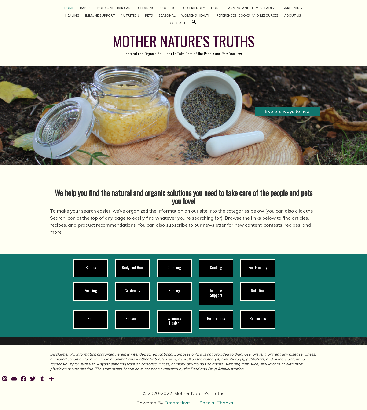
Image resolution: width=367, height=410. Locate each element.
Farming (91, 291)
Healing (72, 15)
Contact (178, 23)
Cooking (168, 8)
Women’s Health (195, 15)
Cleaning (146, 8)
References (216, 318)
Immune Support (100, 15)
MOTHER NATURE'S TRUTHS (184, 40)
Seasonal (167, 15)
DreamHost (177, 403)
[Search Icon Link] (193, 23)
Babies (85, 8)
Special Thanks (216, 403)
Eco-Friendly (257, 267)
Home (69, 8)
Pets (149, 15)
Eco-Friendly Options (200, 8)
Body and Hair (132, 267)
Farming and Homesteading (251, 8)
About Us (292, 15)
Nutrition (130, 15)
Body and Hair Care (114, 8)
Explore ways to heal (288, 111)
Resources (258, 318)
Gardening (292, 8)
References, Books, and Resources (247, 15)
